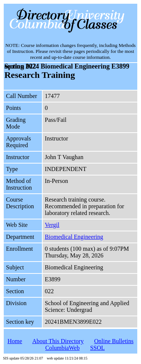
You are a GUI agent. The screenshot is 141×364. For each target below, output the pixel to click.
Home (14, 341)
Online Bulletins (114, 341)
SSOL (97, 348)
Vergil (52, 225)
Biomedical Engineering (74, 237)
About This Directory (57, 341)
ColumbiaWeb (62, 348)
